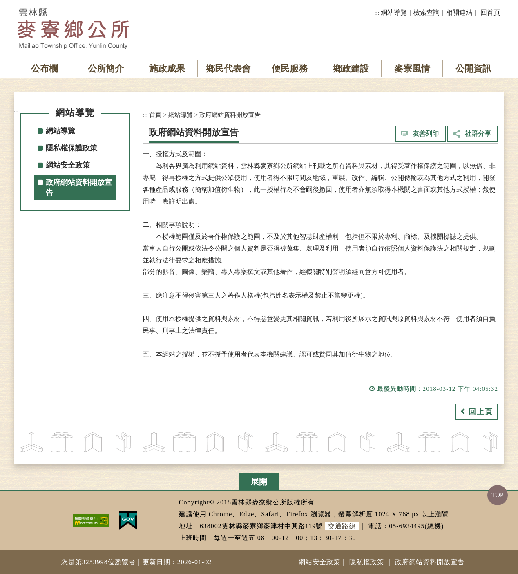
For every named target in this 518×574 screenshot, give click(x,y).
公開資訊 (473, 68)
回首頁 (490, 12)
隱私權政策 (366, 561)
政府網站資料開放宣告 (79, 187)
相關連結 (459, 12)
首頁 (155, 114)
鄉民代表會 (228, 68)
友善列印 (426, 133)
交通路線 (342, 525)
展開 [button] (259, 481)
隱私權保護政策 (71, 148)
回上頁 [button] (481, 412)
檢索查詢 (426, 12)
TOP (497, 494)
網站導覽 (394, 12)
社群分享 (478, 133)
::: (377, 13)
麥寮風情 (412, 68)
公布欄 (44, 68)
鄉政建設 (351, 68)
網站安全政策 (68, 165)
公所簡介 (106, 68)
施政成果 (167, 68)
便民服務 (290, 68)
